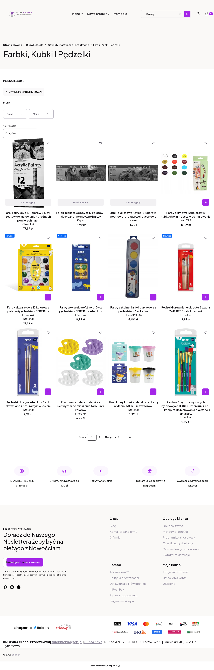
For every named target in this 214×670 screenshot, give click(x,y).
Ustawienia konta (175, 578)
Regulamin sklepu (122, 601)
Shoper (16, 654)
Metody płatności (175, 531)
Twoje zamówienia (175, 572)
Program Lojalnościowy (179, 537)
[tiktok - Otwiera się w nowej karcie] (19, 587)
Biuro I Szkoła (34, 44)
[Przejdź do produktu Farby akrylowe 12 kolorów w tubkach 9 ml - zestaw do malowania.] (186, 173)
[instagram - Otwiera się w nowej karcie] (12, 587)
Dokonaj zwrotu (173, 526)
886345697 (93, 642)
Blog (113, 526)
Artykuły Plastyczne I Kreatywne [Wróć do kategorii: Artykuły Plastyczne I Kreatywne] (24, 91)
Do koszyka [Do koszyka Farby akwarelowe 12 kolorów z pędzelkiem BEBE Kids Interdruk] (100, 297)
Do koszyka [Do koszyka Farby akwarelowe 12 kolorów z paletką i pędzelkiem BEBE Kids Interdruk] (47, 297)
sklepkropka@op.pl (67, 642)
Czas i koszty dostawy (178, 543)
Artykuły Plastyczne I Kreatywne (68, 44)
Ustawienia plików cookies (128, 583)
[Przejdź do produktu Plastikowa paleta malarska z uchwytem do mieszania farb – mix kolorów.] (81, 362)
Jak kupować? (119, 572)
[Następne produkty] (113, 437)
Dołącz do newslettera (25, 562)
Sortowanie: (10, 125)
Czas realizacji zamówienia (181, 549)
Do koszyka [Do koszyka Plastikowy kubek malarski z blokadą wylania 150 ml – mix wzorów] (153, 392)
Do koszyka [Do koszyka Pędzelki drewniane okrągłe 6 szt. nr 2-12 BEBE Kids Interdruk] (205, 297)
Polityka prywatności (124, 578)
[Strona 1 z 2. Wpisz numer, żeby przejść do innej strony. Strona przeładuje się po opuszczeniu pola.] (91, 437)
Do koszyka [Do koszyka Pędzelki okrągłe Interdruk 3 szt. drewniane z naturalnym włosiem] (47, 392)
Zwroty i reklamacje (176, 555)
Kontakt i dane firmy (123, 531)
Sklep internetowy (103, 666)
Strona (82, 437)
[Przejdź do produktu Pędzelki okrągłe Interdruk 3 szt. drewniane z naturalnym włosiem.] (28, 362)
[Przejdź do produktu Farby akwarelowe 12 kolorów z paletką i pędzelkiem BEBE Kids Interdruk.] (28, 267)
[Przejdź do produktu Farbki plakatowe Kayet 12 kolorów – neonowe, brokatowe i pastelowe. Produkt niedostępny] (133, 173)
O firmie (115, 537)
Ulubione (169, 583)
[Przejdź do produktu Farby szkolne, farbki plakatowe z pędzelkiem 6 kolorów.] (133, 267)
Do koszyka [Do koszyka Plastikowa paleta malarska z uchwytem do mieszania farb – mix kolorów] (100, 392)
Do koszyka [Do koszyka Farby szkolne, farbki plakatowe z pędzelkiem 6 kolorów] (153, 297)
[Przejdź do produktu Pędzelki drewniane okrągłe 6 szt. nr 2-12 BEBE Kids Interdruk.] (186, 267)
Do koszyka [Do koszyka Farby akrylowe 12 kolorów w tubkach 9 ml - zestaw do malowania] (205, 202)
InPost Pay (117, 589)
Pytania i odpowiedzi (124, 595)
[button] (187, 14)
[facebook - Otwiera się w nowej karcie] (5, 587)
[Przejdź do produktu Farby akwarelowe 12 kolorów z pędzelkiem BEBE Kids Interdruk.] (81, 267)
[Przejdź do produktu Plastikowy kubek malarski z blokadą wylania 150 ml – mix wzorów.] (133, 362)
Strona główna (12, 44)
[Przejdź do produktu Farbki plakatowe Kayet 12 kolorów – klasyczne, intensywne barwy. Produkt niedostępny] (81, 173)
